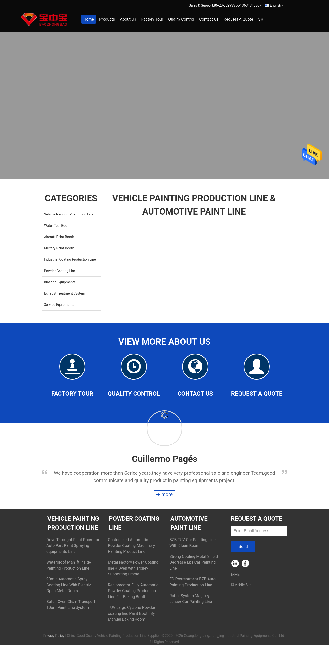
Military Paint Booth (59, 248)
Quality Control (181, 19)
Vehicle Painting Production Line (68, 214)
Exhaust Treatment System (64, 293)
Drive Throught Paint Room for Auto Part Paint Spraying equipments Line (72, 545)
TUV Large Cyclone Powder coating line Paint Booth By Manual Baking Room (131, 613)
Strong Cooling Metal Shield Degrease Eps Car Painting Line (193, 562)
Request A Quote (238, 19)
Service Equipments (59, 305)
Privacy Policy (53, 636)
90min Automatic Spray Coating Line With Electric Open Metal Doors (68, 585)
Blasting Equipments (59, 282)
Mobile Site (241, 585)
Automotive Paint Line (189, 523)
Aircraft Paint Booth (59, 237)
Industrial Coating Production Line (70, 259)
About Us (128, 19)
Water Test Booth (57, 226)
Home (88, 19)
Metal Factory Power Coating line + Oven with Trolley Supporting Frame (133, 568)
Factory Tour (152, 19)
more (164, 494)
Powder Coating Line (60, 271)
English (277, 5)
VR (260, 19)
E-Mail (236, 574)
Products (107, 19)
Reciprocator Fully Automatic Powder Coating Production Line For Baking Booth (133, 591)
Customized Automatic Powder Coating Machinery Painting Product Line (131, 545)
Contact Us (209, 19)
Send (243, 547)
